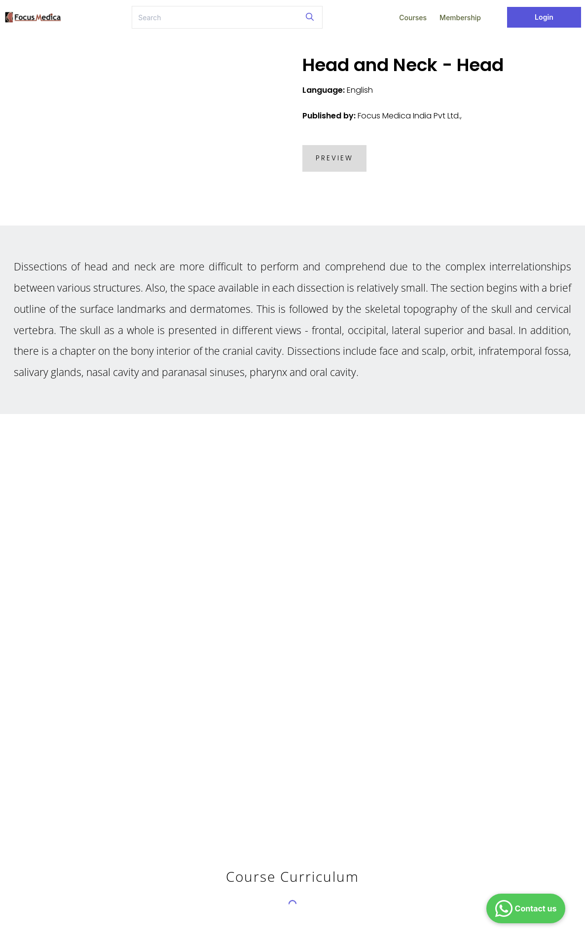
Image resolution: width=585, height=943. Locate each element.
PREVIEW (334, 158)
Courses (413, 17)
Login (544, 17)
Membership (460, 17)
